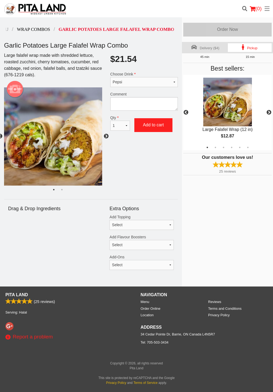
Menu (145, 302)
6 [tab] (248, 147)
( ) (256, 9)
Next (269, 112)
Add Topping (141, 222)
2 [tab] (215, 147)
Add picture (15, 89)
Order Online (150, 309)
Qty (120, 123)
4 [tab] (231, 147)
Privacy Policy (219, 315)
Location (147, 315)
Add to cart (153, 125)
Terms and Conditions (225, 309)
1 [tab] (207, 147)
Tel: (154, 342)
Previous (186, 112)
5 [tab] (239, 147)
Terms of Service (146, 383)
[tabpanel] (227, 112)
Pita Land (16, 294)
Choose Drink (144, 79)
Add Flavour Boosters (141, 242)
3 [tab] (223, 147)
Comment (144, 101)
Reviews (214, 302)
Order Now (227, 29)
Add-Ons (141, 262)
